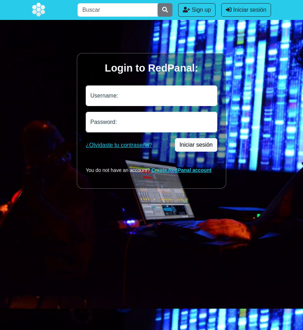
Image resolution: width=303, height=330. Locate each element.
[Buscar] (118, 10)
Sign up (197, 10)
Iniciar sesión (246, 10)
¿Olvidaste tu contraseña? (119, 145)
